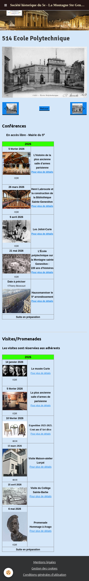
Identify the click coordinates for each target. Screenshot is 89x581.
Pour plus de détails (42, 172)
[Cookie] (8, 572)
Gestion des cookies (44, 568)
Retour (44, 108)
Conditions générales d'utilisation (44, 574)
